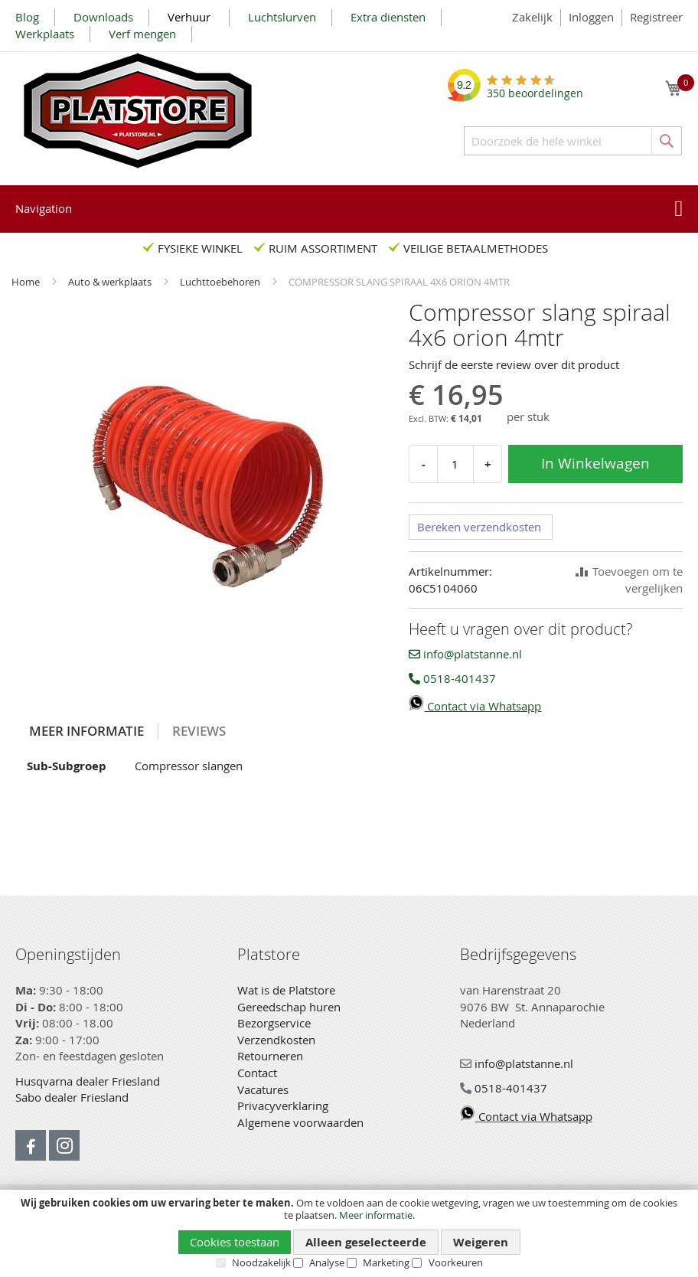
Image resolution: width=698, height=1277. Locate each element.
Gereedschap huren (289, 1006)
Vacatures (263, 1089)
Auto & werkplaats (111, 282)
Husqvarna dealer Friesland (87, 1081)
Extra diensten (388, 16)
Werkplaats (44, 33)
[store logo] (137, 111)
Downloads (103, 16)
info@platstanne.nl (465, 653)
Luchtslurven (282, 16)
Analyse (326, 1262)
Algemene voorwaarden (300, 1122)
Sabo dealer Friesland (72, 1097)
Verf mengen (142, 33)
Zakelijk (532, 16)
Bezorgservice (274, 1022)
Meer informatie (376, 1215)
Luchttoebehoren (221, 282)
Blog (27, 16)
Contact (257, 1072)
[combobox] (573, 140)
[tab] (86, 731)
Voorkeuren (456, 1262)
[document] (349, 1233)
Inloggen (591, 16)
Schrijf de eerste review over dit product (514, 364)
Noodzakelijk (261, 1262)
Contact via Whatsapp (475, 706)
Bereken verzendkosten (479, 526)
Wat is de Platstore (286, 990)
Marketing (386, 1262)
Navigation (43, 208)
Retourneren (270, 1055)
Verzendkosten (276, 1039)
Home (26, 282)
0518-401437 (452, 678)
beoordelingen (535, 87)
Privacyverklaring (282, 1105)
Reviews (199, 731)
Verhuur (191, 16)
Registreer (656, 16)
